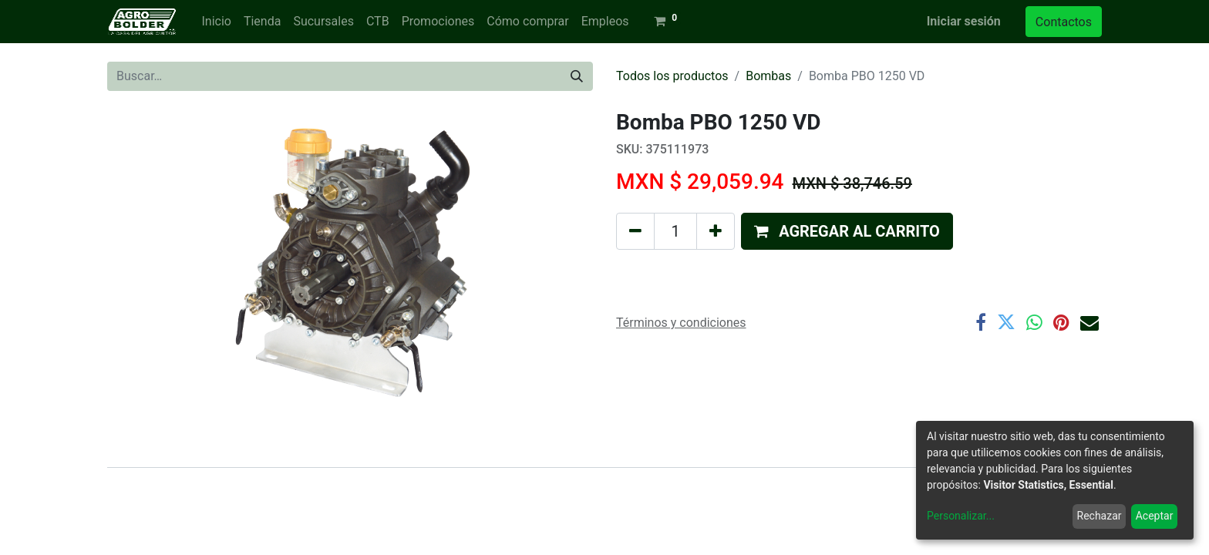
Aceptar (1155, 516)
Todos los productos (672, 76)
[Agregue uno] (715, 231)
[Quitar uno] (635, 231)
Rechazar (1099, 516)
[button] (847, 231)
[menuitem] (216, 21)
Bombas (768, 76)
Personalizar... (961, 516)
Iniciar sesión (964, 21)
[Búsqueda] (577, 76)
